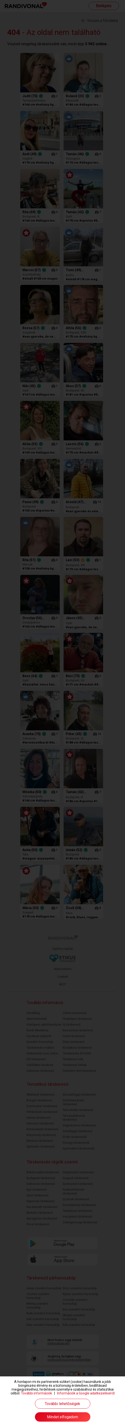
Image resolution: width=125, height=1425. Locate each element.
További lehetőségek (62, 1403)
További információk (36, 1393)
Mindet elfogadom (62, 1417)
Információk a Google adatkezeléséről (86, 1393)
